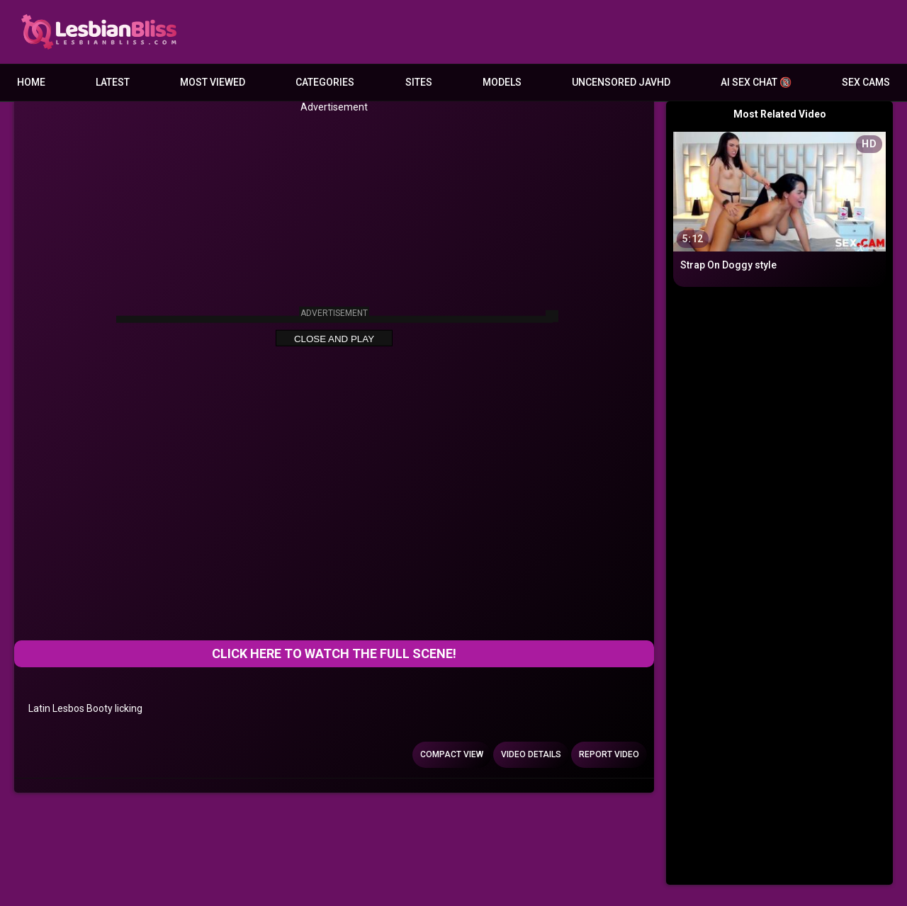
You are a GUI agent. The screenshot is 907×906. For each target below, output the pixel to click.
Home (31, 82)
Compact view (451, 754)
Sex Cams (866, 82)
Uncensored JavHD (621, 82)
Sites (418, 82)
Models (502, 82)
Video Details (531, 754)
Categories (324, 82)
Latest (113, 82)
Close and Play (334, 339)
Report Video (609, 754)
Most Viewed (212, 82)
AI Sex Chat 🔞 (756, 82)
